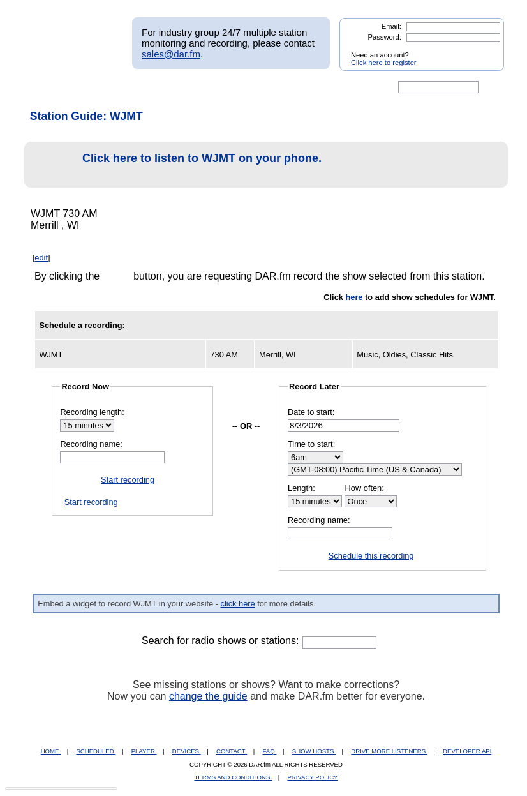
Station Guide (66, 116)
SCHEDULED (95, 751)
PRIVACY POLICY (312, 777)
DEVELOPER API (467, 751)
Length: (301, 488)
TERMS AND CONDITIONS (233, 777)
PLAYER (144, 751)
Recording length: (92, 412)
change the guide (208, 696)
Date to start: (311, 412)
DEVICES (186, 751)
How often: (364, 488)
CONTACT (231, 751)
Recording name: (91, 444)
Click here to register (384, 62)
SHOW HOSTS (314, 751)
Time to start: (311, 444)
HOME (51, 751)
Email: (391, 26)
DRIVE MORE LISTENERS (389, 751)
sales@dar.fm (171, 54)
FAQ (270, 751)
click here (238, 603)
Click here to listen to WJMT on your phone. (176, 165)
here (353, 297)
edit (41, 257)
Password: (384, 37)
